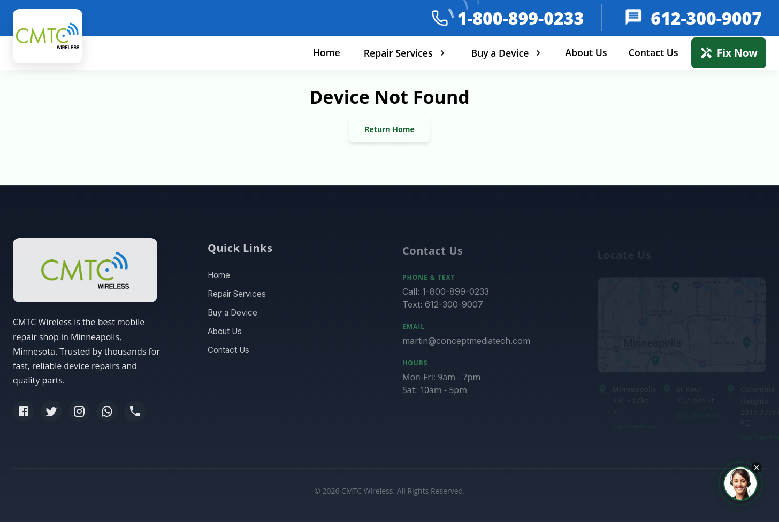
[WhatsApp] (107, 413)
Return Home (389, 129)
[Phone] (135, 413)
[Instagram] (79, 413)
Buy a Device (507, 53)
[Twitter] (51, 413)
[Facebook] (23, 413)
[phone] (440, 18)
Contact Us (653, 52)
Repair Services (406, 53)
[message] (632, 18)
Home (326, 52)
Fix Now (729, 52)
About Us (586, 52)
